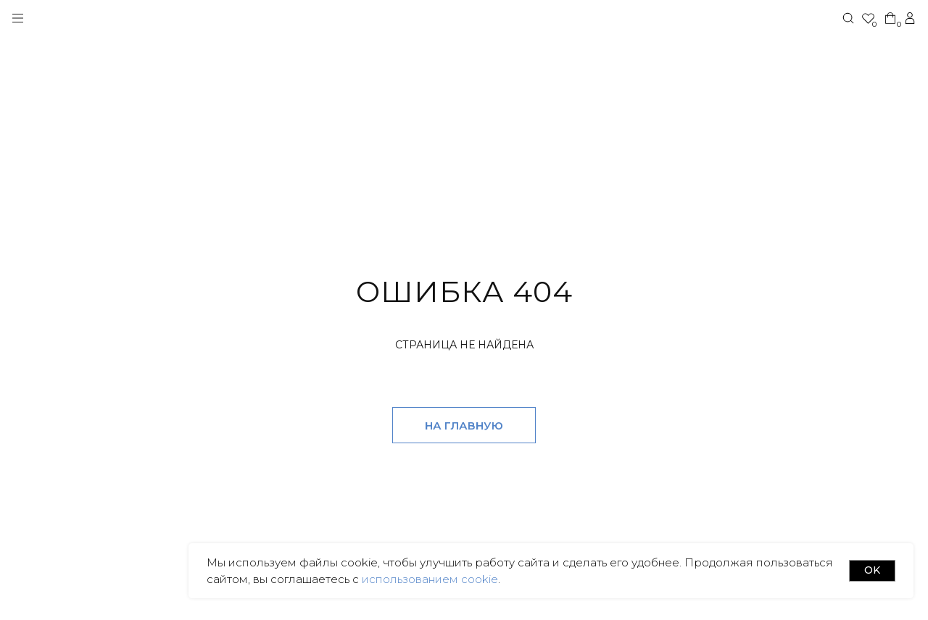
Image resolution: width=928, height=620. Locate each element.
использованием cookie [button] (428, 579)
